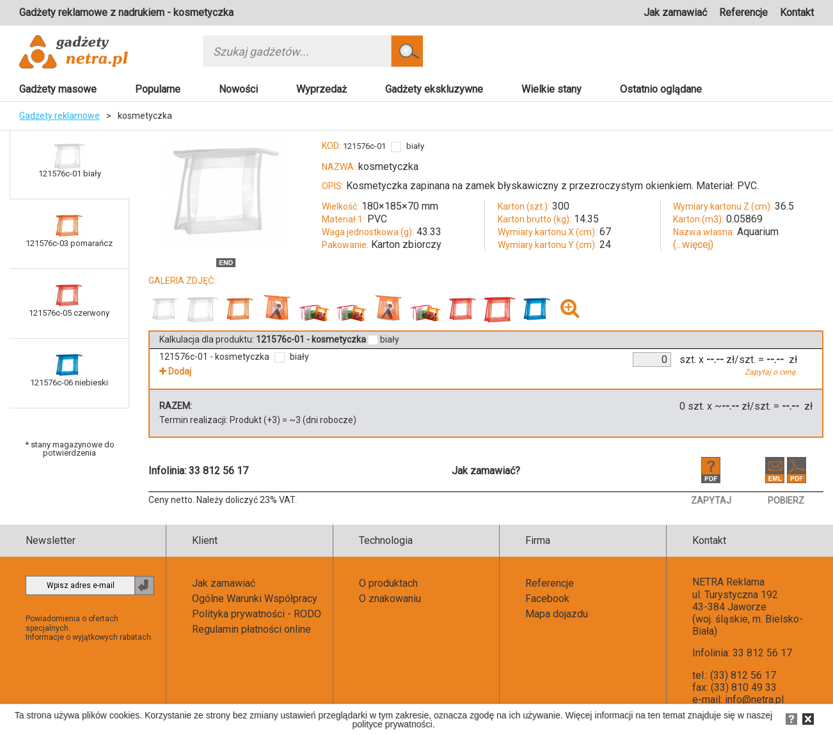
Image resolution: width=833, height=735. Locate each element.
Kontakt (797, 12)
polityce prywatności (392, 724)
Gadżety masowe (58, 89)
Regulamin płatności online (251, 629)
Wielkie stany (551, 89)
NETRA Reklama (728, 582)
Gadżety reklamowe (59, 116)
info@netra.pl (754, 699)
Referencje (743, 12)
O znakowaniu (390, 598)
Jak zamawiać (675, 12)
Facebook (547, 598)
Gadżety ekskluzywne (434, 89)
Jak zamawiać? (486, 471)
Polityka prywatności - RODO (256, 614)
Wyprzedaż (321, 89)
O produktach (388, 583)
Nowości (238, 89)
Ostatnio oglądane (661, 89)
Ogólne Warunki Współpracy (254, 598)
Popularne (157, 89)
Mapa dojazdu (556, 614)
